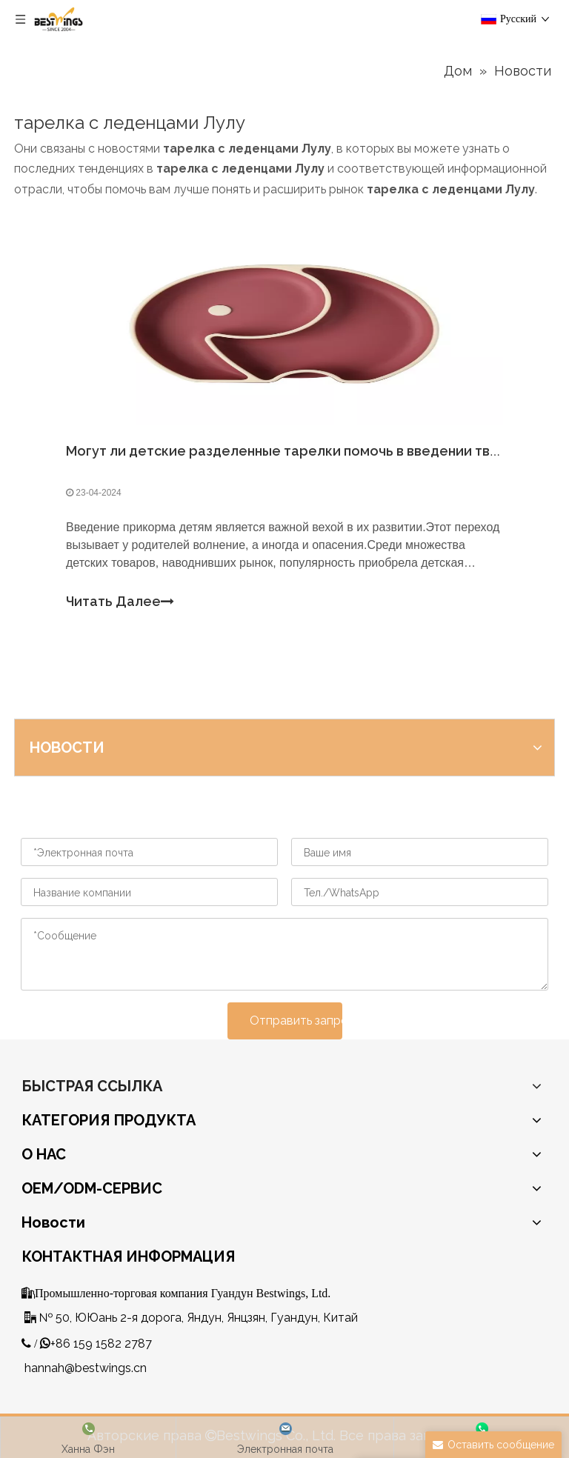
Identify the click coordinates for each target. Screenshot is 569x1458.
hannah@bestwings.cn (85, 1368)
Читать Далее (120, 601)
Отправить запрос (296, 1020)
